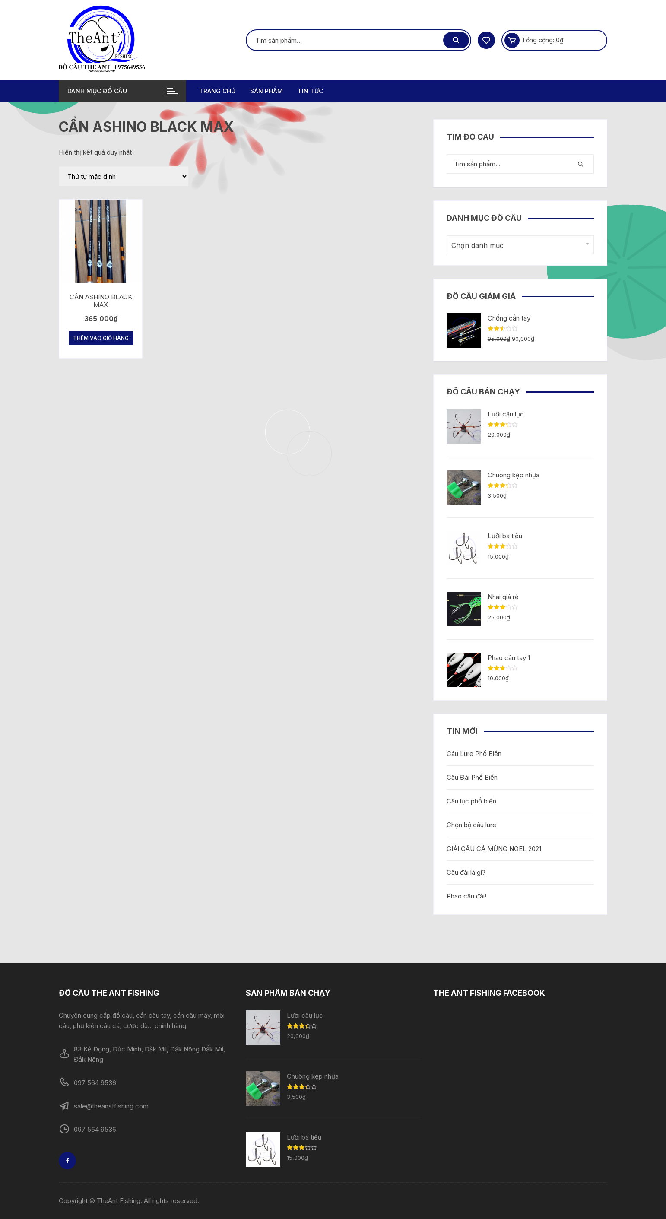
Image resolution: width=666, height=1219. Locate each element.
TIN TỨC (310, 91)
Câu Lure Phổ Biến (474, 753)
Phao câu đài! (466, 896)
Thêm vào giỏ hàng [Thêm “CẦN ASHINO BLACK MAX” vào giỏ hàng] (101, 338)
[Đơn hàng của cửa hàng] (123, 176)
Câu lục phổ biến (471, 801)
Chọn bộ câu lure (472, 825)
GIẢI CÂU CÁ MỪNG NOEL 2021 (494, 848)
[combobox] (520, 244)
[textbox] (518, 245)
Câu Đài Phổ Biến (472, 777)
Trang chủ (217, 91)
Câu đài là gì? (466, 872)
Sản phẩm (266, 91)
